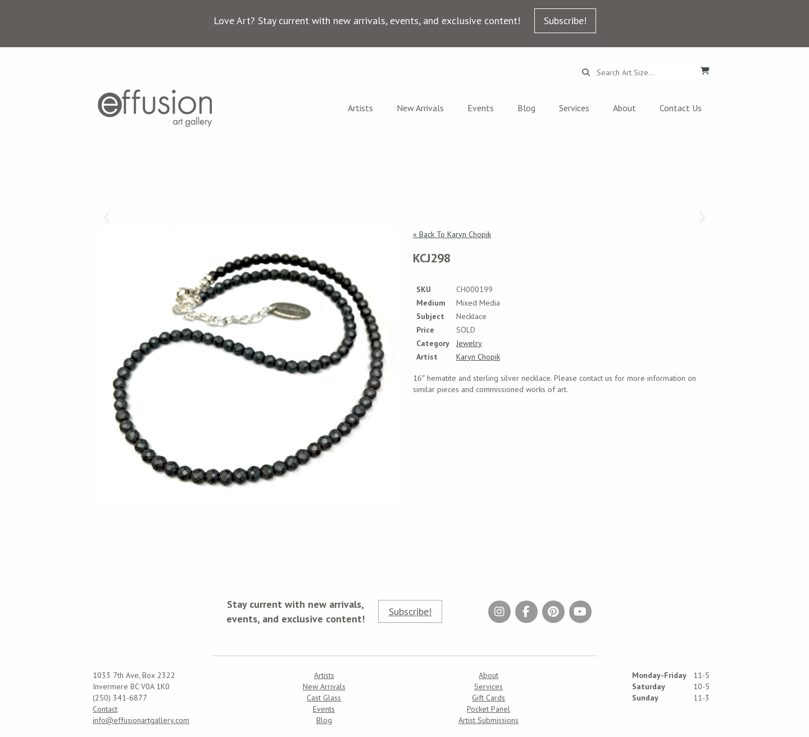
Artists (360, 107)
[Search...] (642, 72)
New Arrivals (420, 107)
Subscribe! (565, 20)
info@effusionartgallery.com (141, 720)
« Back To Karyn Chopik (452, 234)
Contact (105, 709)
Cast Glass (324, 698)
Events (480, 107)
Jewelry (469, 343)
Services (574, 107)
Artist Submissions (488, 720)
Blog (526, 107)
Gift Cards (488, 698)
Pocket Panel (488, 709)
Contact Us (681, 107)
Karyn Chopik (478, 357)
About (624, 107)
